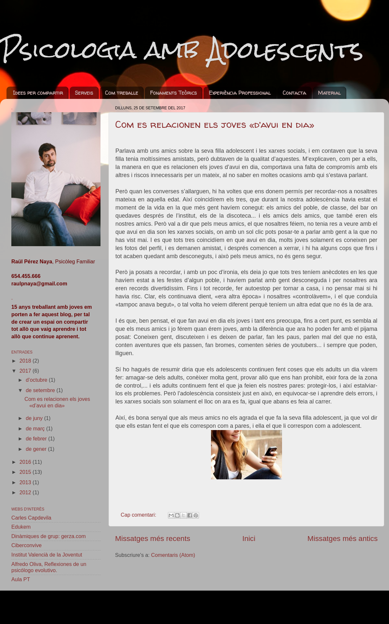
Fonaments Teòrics (173, 92)
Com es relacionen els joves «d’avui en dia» (214, 124)
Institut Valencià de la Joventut (46, 555)
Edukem (20, 527)
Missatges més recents (152, 538)
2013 (26, 482)
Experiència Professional (240, 92)
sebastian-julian (220, 607)
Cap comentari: (139, 515)
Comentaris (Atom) (173, 555)
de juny (35, 418)
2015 (26, 472)
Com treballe (121, 92)
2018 (26, 361)
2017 (26, 371)
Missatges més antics (342, 538)
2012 (26, 492)
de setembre (41, 390)
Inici (248, 538)
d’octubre (37, 380)
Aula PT (20, 579)
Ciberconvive (26, 545)
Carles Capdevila (31, 518)
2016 (26, 462)
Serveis (84, 92)
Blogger (301, 607)
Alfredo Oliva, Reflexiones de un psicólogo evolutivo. (48, 567)
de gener (37, 449)
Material (329, 92)
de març (36, 428)
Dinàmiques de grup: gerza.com (48, 536)
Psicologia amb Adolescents (181, 50)
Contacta (294, 92)
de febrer (37, 438)
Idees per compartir (38, 92)
